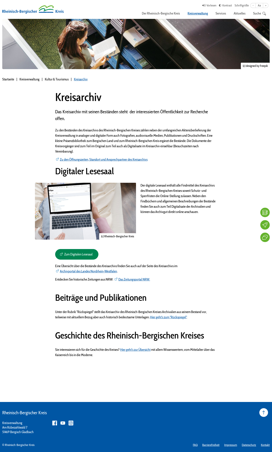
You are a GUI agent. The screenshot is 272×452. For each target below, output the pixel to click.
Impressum (230, 445)
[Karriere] (265, 225)
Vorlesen (211, 5)
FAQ (195, 445)
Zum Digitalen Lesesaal (78, 254)
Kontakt (265, 445)
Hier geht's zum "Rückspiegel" (168, 317)
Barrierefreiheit (210, 445)
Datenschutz (249, 445)
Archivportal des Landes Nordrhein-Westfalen (88, 271)
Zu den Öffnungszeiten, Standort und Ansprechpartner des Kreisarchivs (104, 159)
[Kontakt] (265, 237)
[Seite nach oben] (263, 412)
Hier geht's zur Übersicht (135, 350)
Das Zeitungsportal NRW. (134, 279)
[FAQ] (265, 212)
